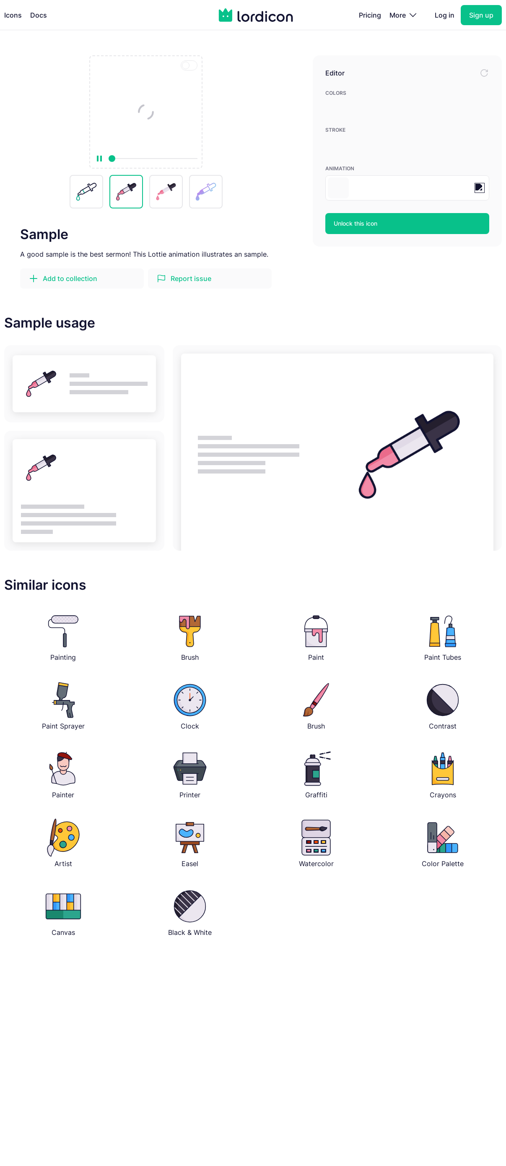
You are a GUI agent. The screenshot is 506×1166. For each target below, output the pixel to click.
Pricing (370, 15)
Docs (38, 15)
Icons (13, 15)
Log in (444, 15)
